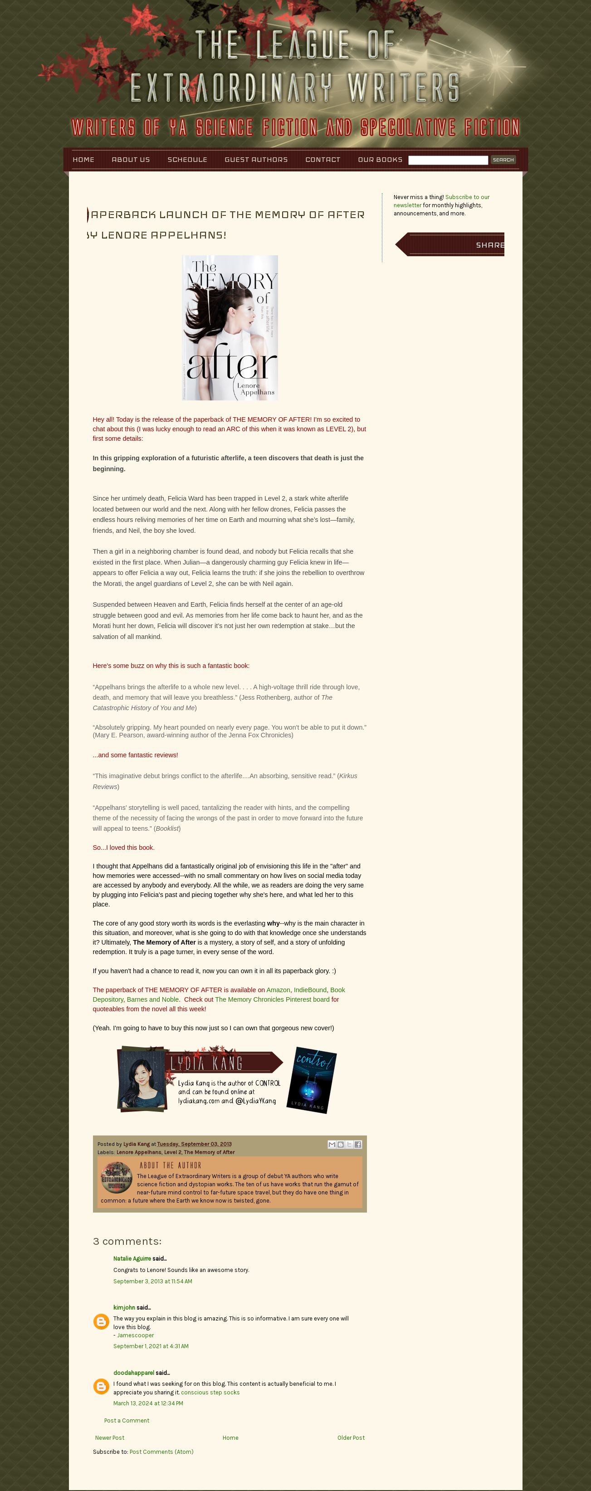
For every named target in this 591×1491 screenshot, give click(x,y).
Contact (323, 159)
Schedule (187, 159)
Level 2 (172, 1152)
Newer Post (109, 1437)
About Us (131, 159)
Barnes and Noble (153, 999)
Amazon (278, 990)
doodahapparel (133, 1372)
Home (83, 159)
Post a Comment (126, 1420)
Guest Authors (256, 159)
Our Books (380, 159)
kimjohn (124, 1307)
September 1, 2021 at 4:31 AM (151, 1346)
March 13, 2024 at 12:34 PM (148, 1403)
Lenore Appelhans (139, 1152)
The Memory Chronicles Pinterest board (272, 999)
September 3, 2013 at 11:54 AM (152, 1281)
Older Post (351, 1437)
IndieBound (310, 990)
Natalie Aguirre (132, 1258)
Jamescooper (135, 1335)
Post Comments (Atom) (162, 1451)
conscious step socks (210, 1392)
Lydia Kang (137, 1144)
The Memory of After (209, 1152)
